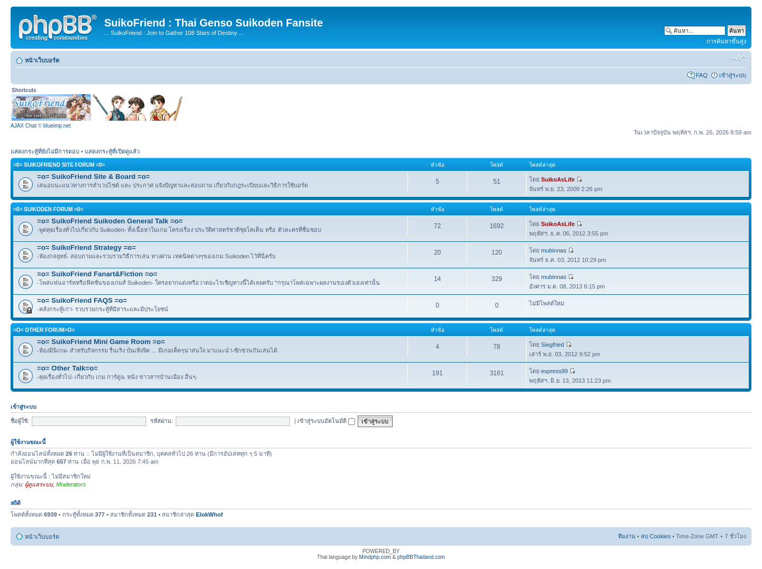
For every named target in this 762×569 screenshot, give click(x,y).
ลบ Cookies (656, 536)
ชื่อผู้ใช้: (20, 421)
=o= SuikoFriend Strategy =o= (86, 247)
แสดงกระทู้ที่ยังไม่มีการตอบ (45, 151)
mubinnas (553, 250)
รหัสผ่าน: (161, 421)
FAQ (701, 75)
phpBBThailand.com (421, 557)
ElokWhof (209, 514)
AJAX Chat (24, 126)
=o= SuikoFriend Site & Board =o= (93, 176)
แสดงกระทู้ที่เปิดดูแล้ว (112, 151)
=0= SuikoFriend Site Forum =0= (59, 165)
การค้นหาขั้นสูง (726, 41)
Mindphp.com (375, 557)
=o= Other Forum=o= (44, 330)
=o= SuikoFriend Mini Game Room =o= (101, 342)
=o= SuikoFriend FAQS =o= (82, 300)
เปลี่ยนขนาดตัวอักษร (738, 58)
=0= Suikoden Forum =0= (48, 209)
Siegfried (552, 344)
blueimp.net (57, 126)
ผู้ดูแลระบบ (39, 484)
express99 (554, 371)
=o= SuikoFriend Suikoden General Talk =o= (110, 221)
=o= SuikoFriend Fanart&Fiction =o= (97, 274)
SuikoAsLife (558, 179)
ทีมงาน (627, 536)
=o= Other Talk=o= (67, 368)
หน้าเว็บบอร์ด (42, 60)
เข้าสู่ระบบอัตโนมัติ (326, 421)
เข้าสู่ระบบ (732, 75)
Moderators (71, 484)
